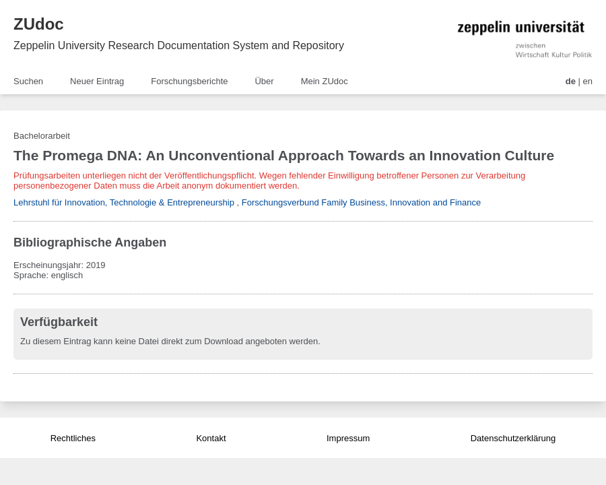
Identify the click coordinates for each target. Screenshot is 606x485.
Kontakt (211, 438)
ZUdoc (38, 24)
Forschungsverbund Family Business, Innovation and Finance (361, 202)
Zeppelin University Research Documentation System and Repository (178, 45)
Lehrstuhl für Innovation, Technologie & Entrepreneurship (123, 202)
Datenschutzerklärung (513, 438)
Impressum (348, 438)
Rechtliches (73, 438)
